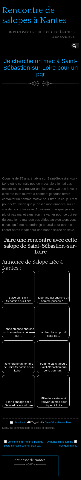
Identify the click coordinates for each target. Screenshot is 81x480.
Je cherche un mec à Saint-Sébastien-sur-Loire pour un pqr (40, 68)
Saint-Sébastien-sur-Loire (58, 422)
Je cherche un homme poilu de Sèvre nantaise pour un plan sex (23, 443)
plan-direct (19, 422)
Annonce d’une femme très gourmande (62, 443)
